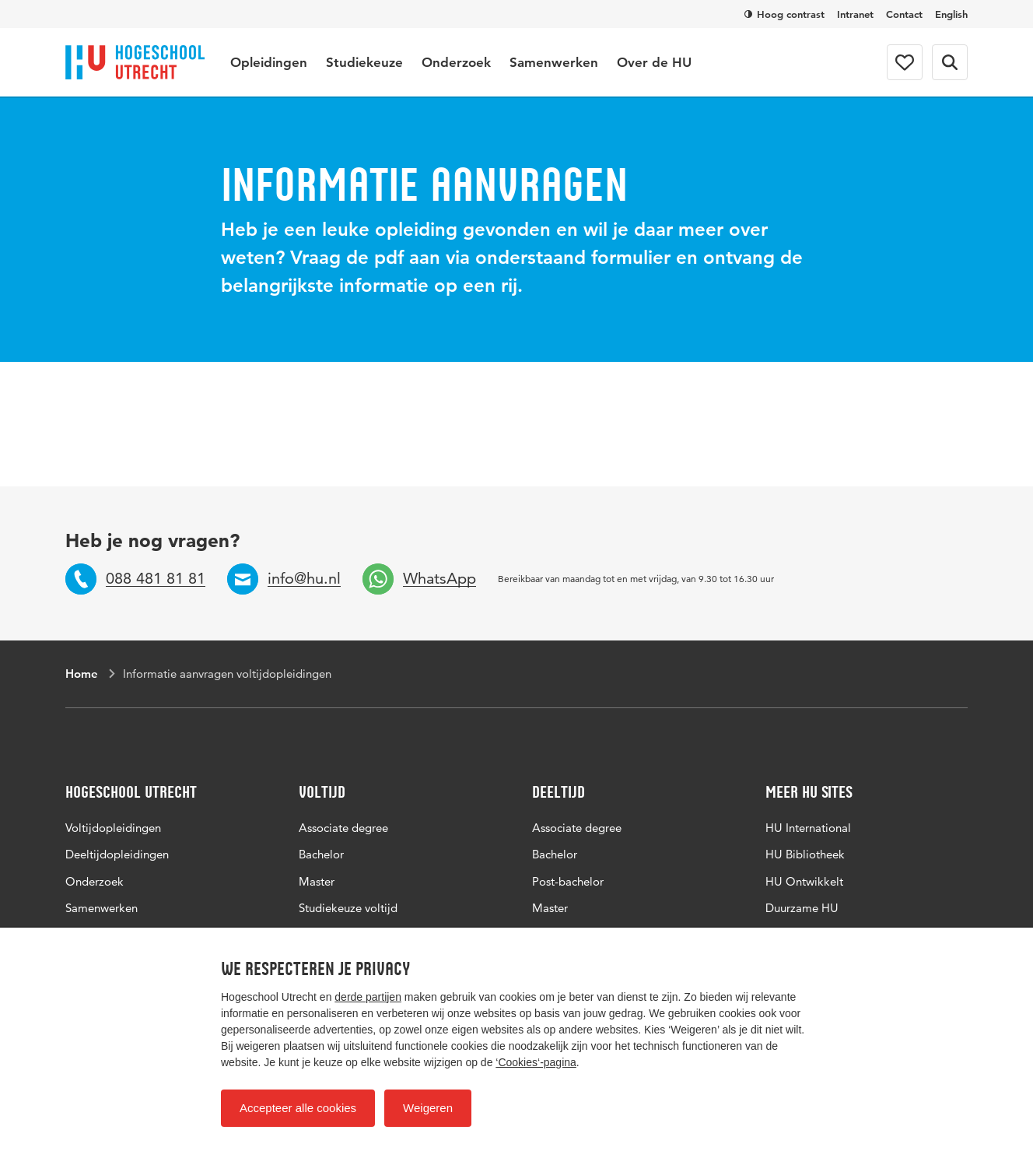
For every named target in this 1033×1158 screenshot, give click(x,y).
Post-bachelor (568, 881)
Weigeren (428, 1107)
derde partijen (367, 997)
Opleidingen (268, 62)
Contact (904, 14)
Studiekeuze (364, 62)
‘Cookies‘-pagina (535, 1062)
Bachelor (321, 854)
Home (81, 673)
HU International (808, 827)
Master (316, 881)
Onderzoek (456, 62)
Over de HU (654, 62)
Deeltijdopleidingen (117, 854)
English (951, 14)
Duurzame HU (802, 907)
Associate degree (343, 827)
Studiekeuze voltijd (348, 907)
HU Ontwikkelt (804, 881)
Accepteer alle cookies (298, 1107)
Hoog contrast (784, 14)
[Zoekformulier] (950, 62)
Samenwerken (553, 62)
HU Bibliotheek (805, 854)
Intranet (855, 14)
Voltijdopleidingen (113, 827)
